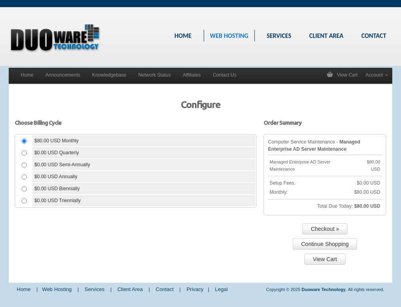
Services (95, 289)
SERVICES (279, 35)
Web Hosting (56, 289)
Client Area (130, 289)
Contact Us (224, 75)
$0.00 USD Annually (55, 176)
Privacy (195, 289)
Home (27, 75)
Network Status (154, 75)
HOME (183, 35)
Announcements (63, 75)
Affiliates (192, 75)
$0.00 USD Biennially (56, 188)
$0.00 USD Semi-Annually (62, 164)
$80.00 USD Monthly (56, 141)
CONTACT (373, 35)
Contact (165, 289)
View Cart (347, 75)
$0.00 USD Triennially (57, 200)
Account (376, 75)
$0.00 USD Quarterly (56, 152)
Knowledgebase (109, 75)
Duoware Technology (323, 289)
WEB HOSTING (229, 35)
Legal (221, 289)
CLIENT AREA (326, 35)
